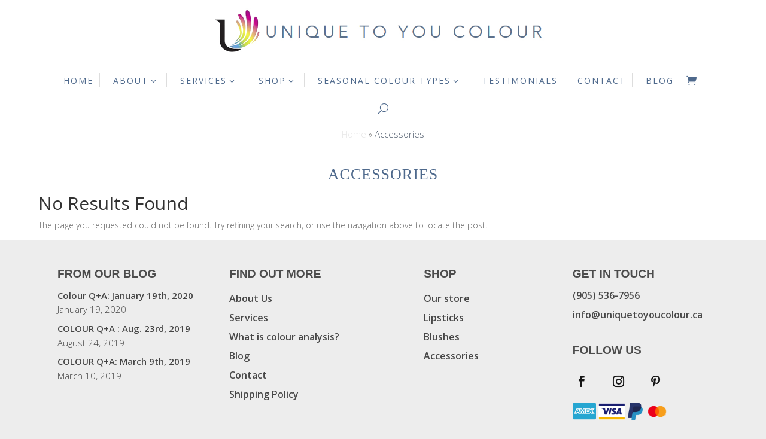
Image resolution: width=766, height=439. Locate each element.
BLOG (660, 80)
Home (354, 134)
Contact (248, 375)
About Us (250, 298)
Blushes (442, 336)
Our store (447, 298)
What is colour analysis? (284, 336)
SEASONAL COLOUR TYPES (384, 80)
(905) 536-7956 (606, 295)
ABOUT (130, 80)
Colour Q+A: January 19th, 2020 (125, 295)
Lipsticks (444, 317)
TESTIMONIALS (520, 80)
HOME (78, 80)
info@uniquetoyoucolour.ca (638, 314)
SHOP (272, 80)
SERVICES (203, 80)
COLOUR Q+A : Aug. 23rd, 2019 (123, 328)
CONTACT (601, 80)
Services (248, 317)
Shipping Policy (264, 394)
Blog (239, 355)
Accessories (451, 355)
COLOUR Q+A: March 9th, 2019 (123, 361)
